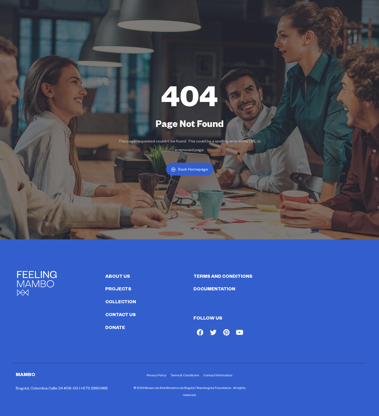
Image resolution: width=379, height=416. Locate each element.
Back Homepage (189, 169)
